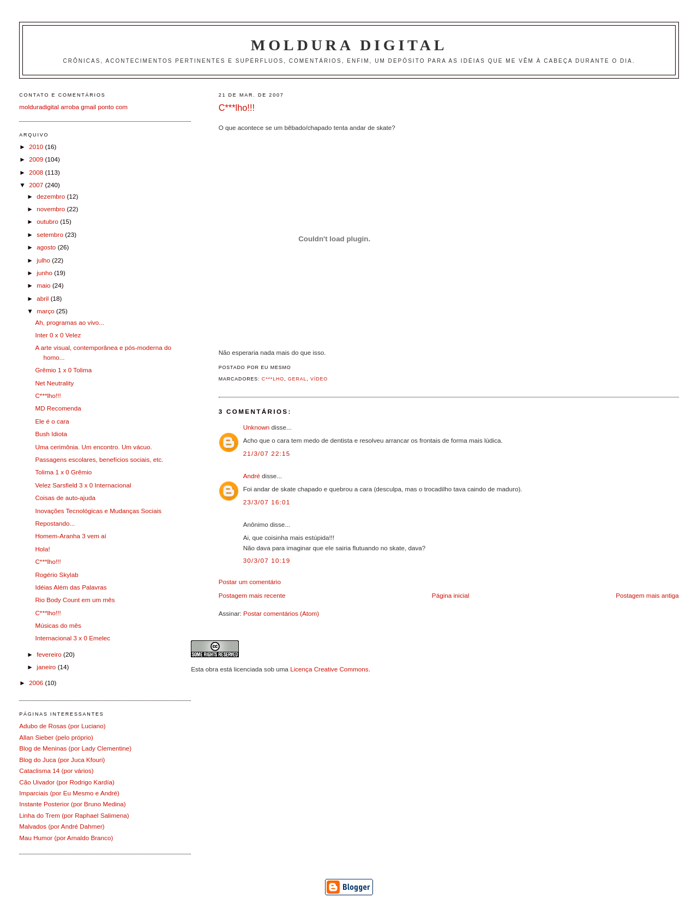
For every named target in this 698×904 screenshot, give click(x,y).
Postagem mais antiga (647, 595)
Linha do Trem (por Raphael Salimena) (74, 815)
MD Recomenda (58, 408)
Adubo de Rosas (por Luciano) (62, 725)
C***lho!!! (237, 107)
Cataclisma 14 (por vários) (56, 770)
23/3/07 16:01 (267, 501)
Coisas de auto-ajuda (65, 497)
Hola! (42, 548)
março (46, 310)
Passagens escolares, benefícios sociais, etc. (99, 459)
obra (212, 669)
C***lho (273, 379)
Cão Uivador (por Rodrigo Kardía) (67, 782)
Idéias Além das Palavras (70, 587)
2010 (37, 146)
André (251, 475)
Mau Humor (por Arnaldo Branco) (66, 837)
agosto (47, 247)
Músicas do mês (58, 625)
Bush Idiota (51, 433)
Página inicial (451, 595)
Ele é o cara (52, 421)
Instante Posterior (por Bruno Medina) (72, 803)
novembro (52, 208)
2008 (37, 172)
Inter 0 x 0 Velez (58, 334)
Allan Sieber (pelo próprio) (56, 737)
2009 (37, 159)
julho (44, 260)
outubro (48, 221)
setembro (51, 234)
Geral (297, 379)
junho (45, 272)
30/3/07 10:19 (267, 560)
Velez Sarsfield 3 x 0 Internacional (83, 485)
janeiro (47, 666)
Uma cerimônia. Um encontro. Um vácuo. (93, 446)
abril (43, 298)
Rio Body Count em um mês (75, 599)
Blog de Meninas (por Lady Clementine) (75, 748)
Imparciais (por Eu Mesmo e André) (69, 792)
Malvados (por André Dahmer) (62, 826)
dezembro (52, 196)
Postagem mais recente (252, 595)
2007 (37, 184)
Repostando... (55, 523)
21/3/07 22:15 (267, 453)
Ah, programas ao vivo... (69, 322)
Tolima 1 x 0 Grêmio (63, 471)
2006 (37, 682)
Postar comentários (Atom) (281, 613)
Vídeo (319, 379)
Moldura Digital (349, 45)
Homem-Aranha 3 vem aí (70, 535)
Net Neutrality (54, 382)
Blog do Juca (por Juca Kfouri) (62, 759)
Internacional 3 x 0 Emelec (72, 637)
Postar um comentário (250, 581)
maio (44, 285)
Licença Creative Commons (329, 669)
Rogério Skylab (56, 574)
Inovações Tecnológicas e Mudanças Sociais (98, 510)
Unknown (256, 427)
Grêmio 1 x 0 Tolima (63, 369)
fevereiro (50, 654)
